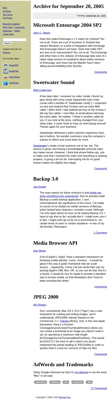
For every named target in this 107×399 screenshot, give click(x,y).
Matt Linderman (42, 90)
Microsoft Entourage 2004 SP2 (67, 25)
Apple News (8, 34)
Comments (100, 72)
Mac (66, 382)
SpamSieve (14, 77)
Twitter (17, 31)
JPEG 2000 (45, 297)
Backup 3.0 (45, 179)
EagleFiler (14, 71)
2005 (98, 6)
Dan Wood (39, 250)
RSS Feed (8, 27)
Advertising (41, 382)
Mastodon (7, 31)
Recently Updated (11, 24)
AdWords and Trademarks (63, 364)
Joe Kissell (39, 186)
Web (89, 382)
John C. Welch (41, 33)
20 (98, 15)
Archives (7, 11)
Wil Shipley (39, 304)
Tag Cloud (7, 14)
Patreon (6, 52)
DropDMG (14, 65)
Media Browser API (55, 243)
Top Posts (7, 18)
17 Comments (99, 388)
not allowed (81, 372)
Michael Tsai (65, 397)
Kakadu (64, 321)
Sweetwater (40, 145)
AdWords (55, 382)
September (72, 6)
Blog (5, 8)
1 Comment (100, 232)
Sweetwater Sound (54, 82)
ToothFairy (14, 83)
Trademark (77, 382)
